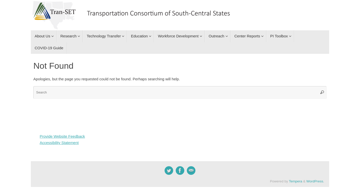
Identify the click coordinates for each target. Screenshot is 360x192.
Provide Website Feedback (62, 136)
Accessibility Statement (59, 142)
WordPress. (315, 181)
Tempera (295, 181)
